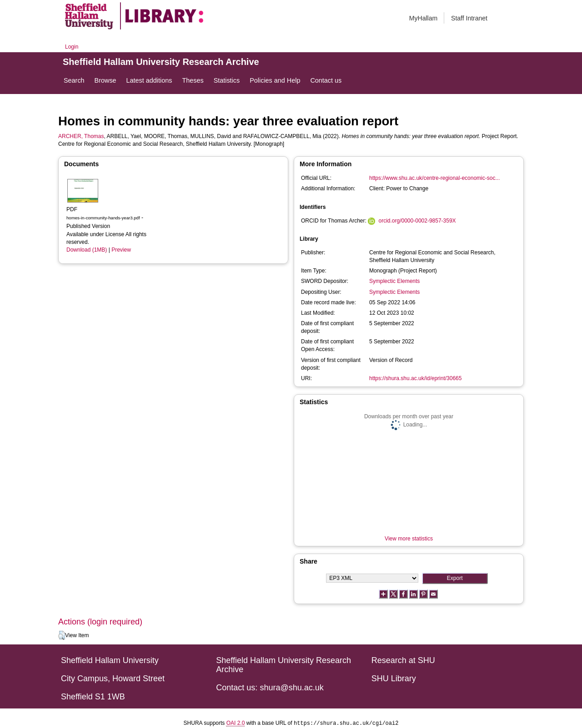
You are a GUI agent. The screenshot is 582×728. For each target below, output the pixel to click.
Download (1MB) (86, 250)
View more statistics (409, 538)
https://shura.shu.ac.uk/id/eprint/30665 (415, 378)
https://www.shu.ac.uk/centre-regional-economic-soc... (434, 178)
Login (71, 47)
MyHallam (423, 18)
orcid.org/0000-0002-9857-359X (417, 221)
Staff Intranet (469, 18)
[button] (61, 635)
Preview (121, 250)
